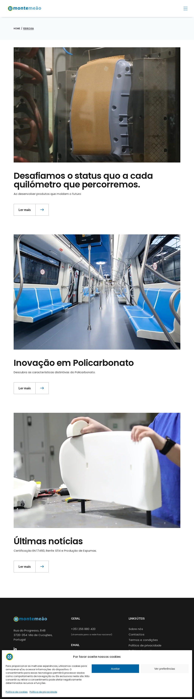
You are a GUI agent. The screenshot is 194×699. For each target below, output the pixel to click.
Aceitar (115, 668)
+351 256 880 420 (83, 629)
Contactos (136, 634)
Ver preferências (164, 668)
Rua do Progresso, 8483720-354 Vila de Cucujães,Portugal (33, 634)
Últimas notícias (48, 541)
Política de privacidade (43, 692)
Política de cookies (17, 692)
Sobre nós (136, 629)
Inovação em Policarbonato (74, 363)
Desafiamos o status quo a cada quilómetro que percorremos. (83, 180)
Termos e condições (143, 640)
